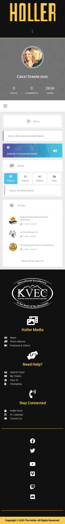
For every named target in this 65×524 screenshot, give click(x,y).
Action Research (29, 232)
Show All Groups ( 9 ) (32, 260)
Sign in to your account (32, 150)
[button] (32, 31)
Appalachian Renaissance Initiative (34, 218)
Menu (36, 121)
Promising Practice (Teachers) (37, 245)
